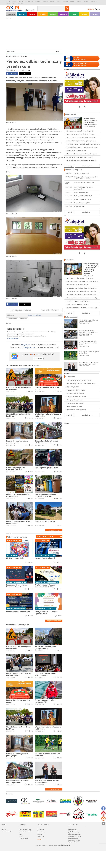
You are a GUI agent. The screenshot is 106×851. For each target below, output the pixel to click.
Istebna (58, 1)
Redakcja (3, 829)
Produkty (21, 833)
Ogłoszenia (63, 14)
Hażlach (52, 1)
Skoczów (86, 1)
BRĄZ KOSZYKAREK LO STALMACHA (77, 285)
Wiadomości (11, 14)
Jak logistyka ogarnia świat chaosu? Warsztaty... (81, 288)
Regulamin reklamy (73, 838)
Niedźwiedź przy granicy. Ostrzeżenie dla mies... (82, 147)
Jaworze (72, 1)
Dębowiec (37, 1)
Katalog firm (53, 14)
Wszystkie (33, 52)
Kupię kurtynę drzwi (73, 387)
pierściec (23, 319)
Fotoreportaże (71, 317)
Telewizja (42, 14)
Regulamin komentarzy (74, 834)
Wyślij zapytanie (23, 838)
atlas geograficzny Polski (74, 400)
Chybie (14, 1)
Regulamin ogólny (72, 829)
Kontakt (21, 836)
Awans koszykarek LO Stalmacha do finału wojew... (82, 308)
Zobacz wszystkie (53, 530)
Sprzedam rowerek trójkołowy (76, 410)
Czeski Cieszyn (29, 1)
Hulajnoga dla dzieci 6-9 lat (75, 403)
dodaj (45, 536)
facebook (11, 74)
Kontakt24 (32, 14)
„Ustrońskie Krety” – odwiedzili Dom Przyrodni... (81, 291)
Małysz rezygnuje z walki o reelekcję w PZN (80, 131)
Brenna (8, 1)
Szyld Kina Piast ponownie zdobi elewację (79, 157)
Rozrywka (84, 14)
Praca (74, 14)
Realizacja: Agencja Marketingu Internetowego (53, 845)
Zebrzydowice (21, 3)
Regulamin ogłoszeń (73, 833)
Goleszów (45, 1)
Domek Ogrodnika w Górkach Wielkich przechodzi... (83, 144)
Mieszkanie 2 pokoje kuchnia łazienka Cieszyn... (81, 383)
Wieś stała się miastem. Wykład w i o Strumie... (81, 137)
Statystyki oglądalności (25, 831)
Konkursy (94, 14)
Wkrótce (21, 14)
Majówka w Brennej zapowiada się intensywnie (81, 154)
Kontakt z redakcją (6, 831)
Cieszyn (21, 1)
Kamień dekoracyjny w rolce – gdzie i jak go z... (81, 141)
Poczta (39, 839)
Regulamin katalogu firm (74, 836)
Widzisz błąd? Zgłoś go (34, 315)
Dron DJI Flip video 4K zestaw (75, 390)
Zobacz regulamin (13, 338)
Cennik (21, 834)
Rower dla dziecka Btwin (74, 406)
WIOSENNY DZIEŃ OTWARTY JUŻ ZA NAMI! (80, 278)
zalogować (25, 345)
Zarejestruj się (29, 347)
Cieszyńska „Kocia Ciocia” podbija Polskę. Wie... (81, 294)
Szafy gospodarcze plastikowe (76, 396)
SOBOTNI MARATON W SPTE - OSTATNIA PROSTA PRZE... (82, 281)
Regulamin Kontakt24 (73, 842)
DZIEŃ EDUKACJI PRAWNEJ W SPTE (77, 304)
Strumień (93, 1)
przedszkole (12, 319)
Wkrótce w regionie (17, 537)
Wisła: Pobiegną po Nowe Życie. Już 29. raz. (80, 134)
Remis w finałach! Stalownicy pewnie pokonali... (81, 160)
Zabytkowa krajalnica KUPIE (75, 393)
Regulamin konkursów (74, 840)
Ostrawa (79, 1)
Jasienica (65, 1)
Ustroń (8, 3)
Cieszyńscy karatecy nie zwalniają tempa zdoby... (82, 298)
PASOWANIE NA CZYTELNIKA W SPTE (78, 301)
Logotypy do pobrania (25, 829)
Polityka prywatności (73, 831)
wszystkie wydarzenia (54, 621)
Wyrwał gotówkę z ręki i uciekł (76, 151)
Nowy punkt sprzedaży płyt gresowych (78, 380)
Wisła (13, 3)
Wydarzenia (24, 56)
